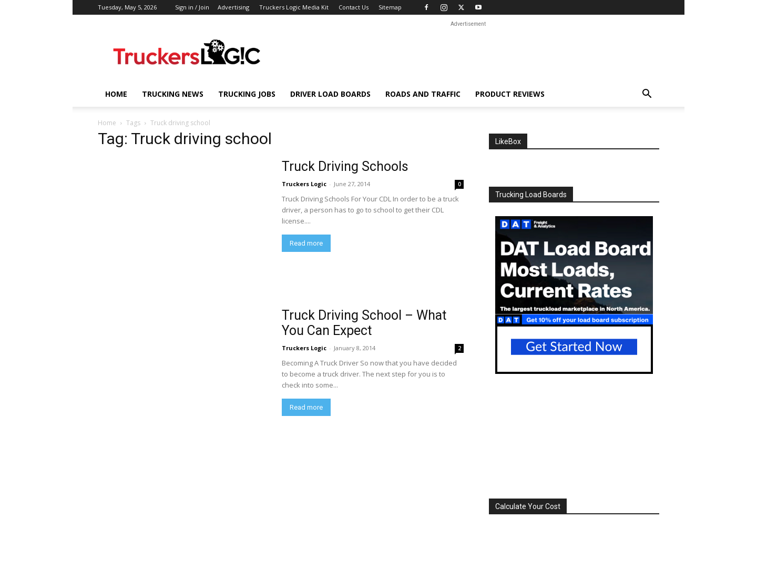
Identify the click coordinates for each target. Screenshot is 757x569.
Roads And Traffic (423, 94)
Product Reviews (510, 94)
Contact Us (354, 7)
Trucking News (172, 94)
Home (116, 94)
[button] (646, 95)
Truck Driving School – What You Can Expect (364, 323)
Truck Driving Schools (345, 166)
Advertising (233, 7)
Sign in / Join (192, 7)
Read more (306, 243)
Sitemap (390, 7)
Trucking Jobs (246, 94)
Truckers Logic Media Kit (294, 7)
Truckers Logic (304, 184)
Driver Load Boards (330, 94)
